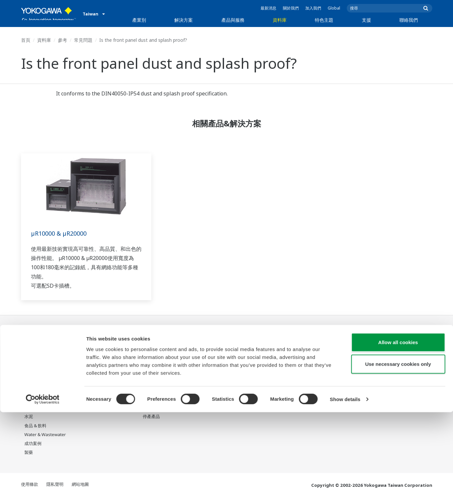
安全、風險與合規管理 (105, 354)
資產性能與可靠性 (101, 363)
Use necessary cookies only (398, 449)
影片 (206, 363)
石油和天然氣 (37, 345)
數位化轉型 (272, 381)
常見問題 (83, 40)
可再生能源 (35, 390)
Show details (345, 484)
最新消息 (268, 8)
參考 (62, 40)
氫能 (28, 399)
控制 (147, 354)
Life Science (154, 399)
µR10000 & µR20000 (61, 233)
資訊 (147, 345)
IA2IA (266, 372)
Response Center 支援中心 (344, 348)
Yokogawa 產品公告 (162, 408)
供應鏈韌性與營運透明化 (107, 381)
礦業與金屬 (35, 408)
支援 (366, 20)
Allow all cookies (398, 427)
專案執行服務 (155, 381)
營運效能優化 (96, 372)
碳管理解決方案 (98, 399)
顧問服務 (151, 372)
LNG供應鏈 (34, 363)
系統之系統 (272, 363)
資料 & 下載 (213, 345)
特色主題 (324, 20)
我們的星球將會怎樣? (281, 345)
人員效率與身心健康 (103, 345)
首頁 (25, 40)
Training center (335, 360)
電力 (28, 381)
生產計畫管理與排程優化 (107, 390)
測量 (147, 363)
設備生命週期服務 (160, 390)
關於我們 (291, 8)
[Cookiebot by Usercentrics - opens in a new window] (42, 484)
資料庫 (280, 20)
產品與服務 (232, 20)
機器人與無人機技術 (280, 390)
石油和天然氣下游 (41, 354)
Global (334, 8)
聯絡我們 (408, 20)
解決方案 (183, 20)
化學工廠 (32, 372)
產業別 (139, 20)
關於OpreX (272, 354)
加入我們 (313, 8)
